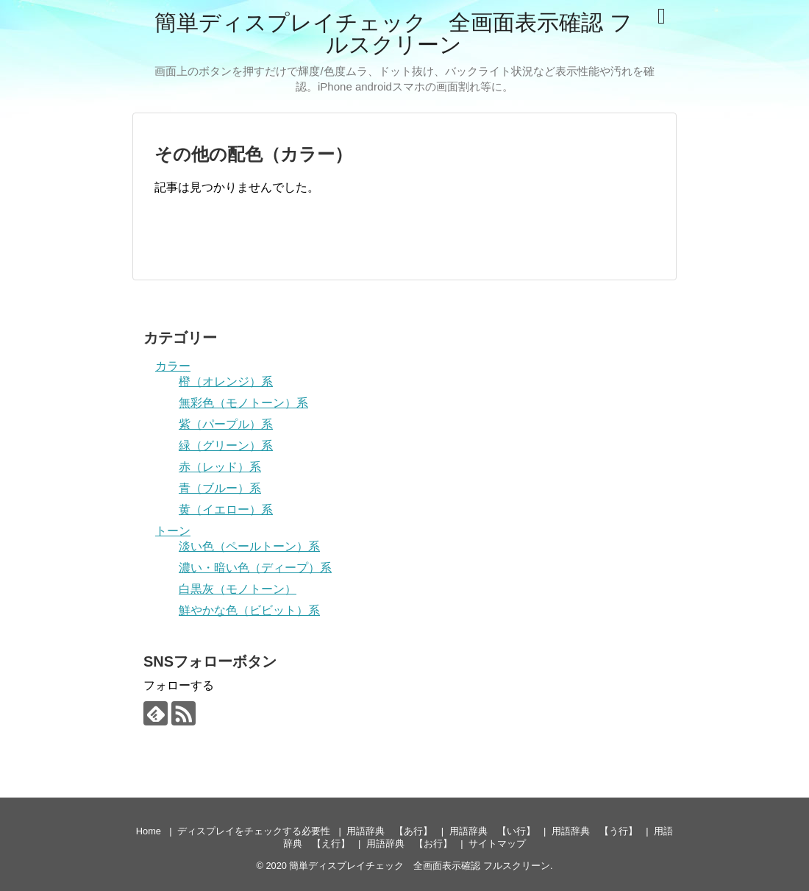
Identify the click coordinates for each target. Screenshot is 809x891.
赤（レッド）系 (220, 467)
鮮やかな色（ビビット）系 (249, 610)
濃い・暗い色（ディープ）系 (255, 567)
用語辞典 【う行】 (595, 831)
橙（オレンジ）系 (226, 381)
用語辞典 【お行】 (409, 843)
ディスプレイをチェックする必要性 (253, 831)
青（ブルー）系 (220, 488)
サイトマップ (497, 843)
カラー (172, 366)
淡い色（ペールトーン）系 (249, 546)
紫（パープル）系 (226, 424)
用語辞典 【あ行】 (389, 831)
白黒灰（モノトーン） (237, 589)
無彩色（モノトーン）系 (243, 403)
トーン (172, 531)
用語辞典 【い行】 (492, 831)
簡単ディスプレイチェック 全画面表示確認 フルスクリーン (393, 33)
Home (148, 831)
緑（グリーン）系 (226, 445)
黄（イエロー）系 (226, 509)
